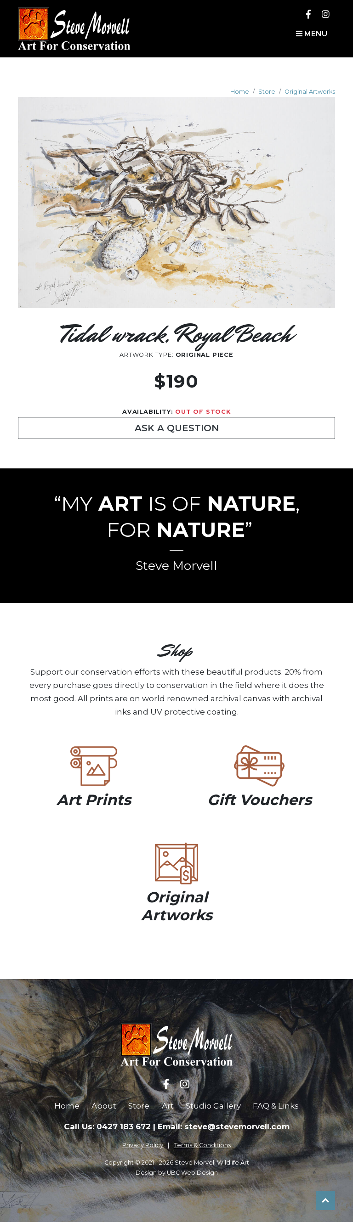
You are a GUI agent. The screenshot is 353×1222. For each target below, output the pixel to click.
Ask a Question (177, 428)
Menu (311, 33)
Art (168, 1105)
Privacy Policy (142, 1145)
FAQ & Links (276, 1105)
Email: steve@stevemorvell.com (224, 1126)
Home (239, 91)
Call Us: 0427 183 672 (107, 1126)
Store (266, 91)
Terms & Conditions (202, 1145)
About (103, 1105)
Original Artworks (310, 91)
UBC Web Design (192, 1172)
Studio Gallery (213, 1105)
